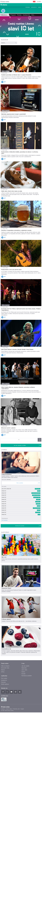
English (22, 708)
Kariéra (23, 671)
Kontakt (23, 673)
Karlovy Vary (37, 497)
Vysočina (38, 512)
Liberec (38, 499)
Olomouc (38, 501)
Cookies (3, 708)
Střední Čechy (36, 508)
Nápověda (24, 668)
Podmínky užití (16, 708)
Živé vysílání (4, 678)
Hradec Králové (36, 495)
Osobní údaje (9, 708)
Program (27, 7)
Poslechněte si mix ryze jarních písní (11, 269)
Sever (38, 510)
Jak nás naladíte (25, 666)
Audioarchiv (34, 7)
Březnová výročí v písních (8, 428)
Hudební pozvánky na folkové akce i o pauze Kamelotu (16, 75)
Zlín (39, 514)
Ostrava (38, 503)
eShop (2, 671)
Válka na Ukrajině (5, 666)
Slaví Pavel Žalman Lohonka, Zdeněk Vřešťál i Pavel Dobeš (17, 349)
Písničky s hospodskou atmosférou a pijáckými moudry (16, 230)
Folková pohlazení (7, 474)
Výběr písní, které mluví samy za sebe (11, 191)
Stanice (3, 669)
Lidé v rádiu (24, 669)
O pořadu (4, 449)
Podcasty (3, 682)
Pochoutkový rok (6, 649)
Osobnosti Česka (6, 588)
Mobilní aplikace (5, 684)
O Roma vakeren (6, 619)
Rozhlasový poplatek (27, 675)
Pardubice (37, 488)
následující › (39, 440)
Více (33, 15)
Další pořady (5, 532)
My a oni (4, 557)
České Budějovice (36, 493)
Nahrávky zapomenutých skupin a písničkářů (13, 114)
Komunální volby (5, 668)
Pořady (19, 15)
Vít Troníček (4, 520)
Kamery (39, 7)
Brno (39, 490)
